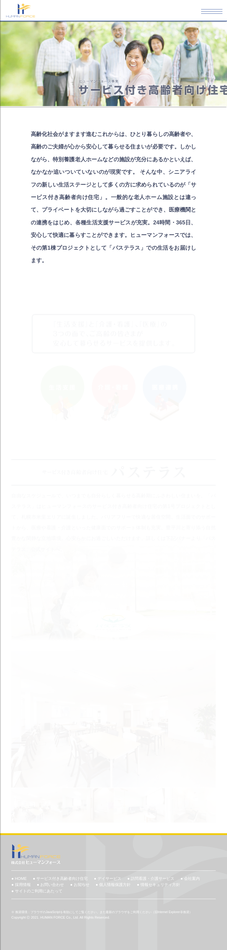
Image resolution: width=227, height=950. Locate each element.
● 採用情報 (20, 884)
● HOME (19, 878)
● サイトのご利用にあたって (36, 891)
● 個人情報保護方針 (113, 884)
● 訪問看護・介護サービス (150, 878)
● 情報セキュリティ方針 (158, 884)
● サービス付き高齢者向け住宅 (60, 878)
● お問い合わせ (50, 884)
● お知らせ (79, 884)
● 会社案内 (190, 878)
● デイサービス (107, 878)
